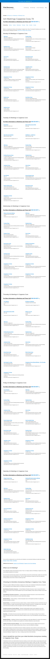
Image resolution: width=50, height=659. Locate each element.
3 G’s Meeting (6, 301)
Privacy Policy (10, 654)
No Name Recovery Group (8, 155)
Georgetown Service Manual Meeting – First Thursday (35, 362)
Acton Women (6, 175)
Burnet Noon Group (29, 56)
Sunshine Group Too (29, 508)
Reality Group (6, 97)
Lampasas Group (7, 165)
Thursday (23, 25)
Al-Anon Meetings (40, 7)
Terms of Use (15, 654)
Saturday (30, 25)
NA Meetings (32, 7)
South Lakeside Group (8, 185)
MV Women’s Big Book (29, 301)
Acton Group (6, 56)
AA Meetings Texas (21, 15)
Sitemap (19, 654)
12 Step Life (31, 654)
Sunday (34, 25)
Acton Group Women (8, 508)
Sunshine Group (7, 66)
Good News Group (28, 97)
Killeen (11, 560)
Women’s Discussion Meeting (9, 213)
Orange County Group (8, 478)
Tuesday (14, 25)
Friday (27, 25)
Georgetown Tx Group (8, 87)
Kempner (4, 560)
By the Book (6, 124)
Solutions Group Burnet (29, 243)
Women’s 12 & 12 (28, 311)
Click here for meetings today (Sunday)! (24, 30)
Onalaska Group (7, 46)
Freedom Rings (28, 36)
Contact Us (35, 654)
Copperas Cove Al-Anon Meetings (30, 563)
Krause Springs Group (29, 175)
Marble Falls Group (7, 549)
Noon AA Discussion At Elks (30, 124)
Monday (10, 25)
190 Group (6, 36)
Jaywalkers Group (28, 66)
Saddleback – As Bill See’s (30, 134)
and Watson (15, 560)
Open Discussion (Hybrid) (8, 134)
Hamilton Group (7, 107)
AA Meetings (26, 7)
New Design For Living (8, 362)
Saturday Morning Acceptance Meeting (32, 478)
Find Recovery (8, 7)
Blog (46, 7)
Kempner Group (28, 46)
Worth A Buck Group (29, 352)
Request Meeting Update (24, 654)
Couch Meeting (6, 389)
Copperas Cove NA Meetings (18, 563)
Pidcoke (8, 560)
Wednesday (19, 25)
